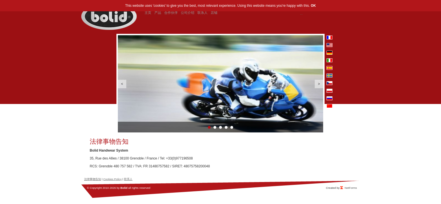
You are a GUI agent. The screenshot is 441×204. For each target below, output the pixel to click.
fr (329, 37)
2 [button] (214, 127)
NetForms (351, 187)
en (329, 45)
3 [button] (220, 127)
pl (329, 90)
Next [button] (319, 84)
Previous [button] (122, 84)
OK (313, 6)
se (329, 75)
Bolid (123, 187)
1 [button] (209, 127)
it (329, 60)
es (329, 68)
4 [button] (226, 127)
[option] (220, 83)
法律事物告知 (92, 179)
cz (329, 83)
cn (329, 106)
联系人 (128, 179)
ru (329, 98)
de (329, 52)
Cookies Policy (112, 179)
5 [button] (231, 127)
